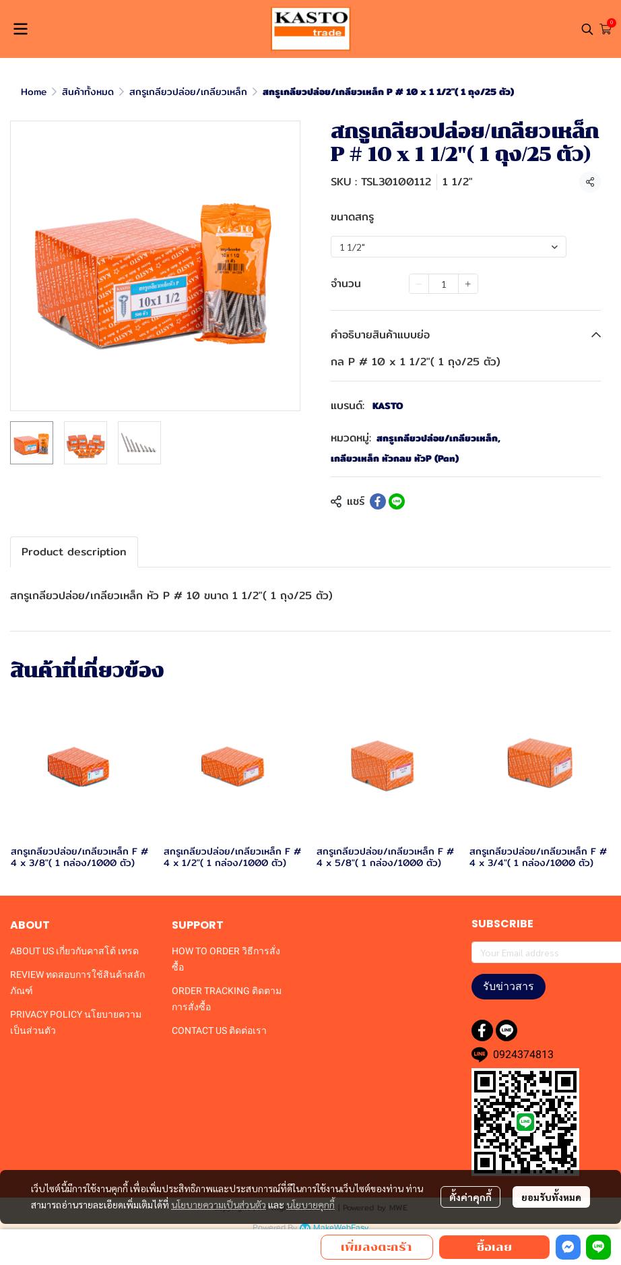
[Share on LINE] (397, 501)
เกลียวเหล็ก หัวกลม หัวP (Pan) (395, 459)
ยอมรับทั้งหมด (551, 1197)
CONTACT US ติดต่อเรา (219, 1030)
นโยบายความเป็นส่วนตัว (218, 1204)
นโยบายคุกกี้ (310, 1204)
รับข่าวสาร (508, 986)
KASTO (387, 405)
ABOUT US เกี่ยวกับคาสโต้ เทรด (74, 951)
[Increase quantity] (468, 283)
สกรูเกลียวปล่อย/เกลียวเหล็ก (188, 91)
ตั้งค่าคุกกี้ (470, 1197)
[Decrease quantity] (419, 283)
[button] (587, 29)
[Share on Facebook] (378, 501)
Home (33, 91)
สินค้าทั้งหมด (88, 91)
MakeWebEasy (340, 1228)
